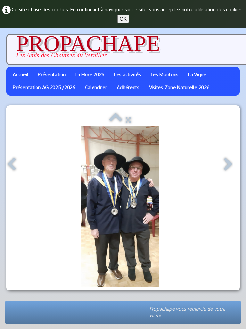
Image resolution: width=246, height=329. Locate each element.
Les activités (127, 75)
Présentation (52, 75)
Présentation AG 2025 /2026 (44, 87)
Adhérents (128, 87)
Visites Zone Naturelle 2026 (179, 87)
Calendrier (96, 87)
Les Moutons (164, 75)
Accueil (20, 75)
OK (123, 19)
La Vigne (197, 75)
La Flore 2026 (89, 75)
